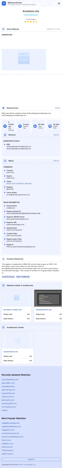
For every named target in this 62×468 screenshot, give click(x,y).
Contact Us (31, 459)
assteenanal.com (10, 352)
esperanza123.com (9, 403)
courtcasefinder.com (10, 379)
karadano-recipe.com (12, 310)
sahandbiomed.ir (8, 386)
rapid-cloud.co (7, 454)
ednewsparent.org (43, 310)
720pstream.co (8, 450)
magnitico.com (7, 443)
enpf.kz (5, 410)
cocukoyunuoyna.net (10, 433)
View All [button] (57, 108)
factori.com (6, 440)
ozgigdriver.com (8, 430)
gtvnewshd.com (8, 400)
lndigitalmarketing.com (10, 423)
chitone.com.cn (8, 397)
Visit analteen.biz (31, 15)
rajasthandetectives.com (11, 426)
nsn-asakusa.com (9, 407)
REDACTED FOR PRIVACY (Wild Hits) (19, 183)
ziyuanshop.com (8, 393)
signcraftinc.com (8, 383)
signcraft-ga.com (8, 390)
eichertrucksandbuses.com (12, 437)
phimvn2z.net (7, 447)
